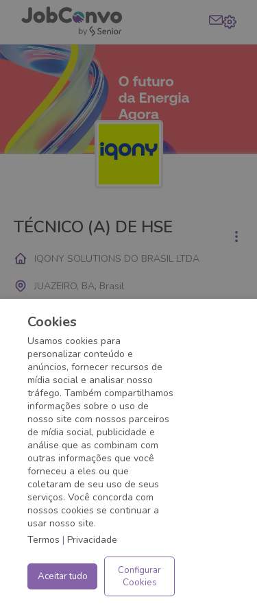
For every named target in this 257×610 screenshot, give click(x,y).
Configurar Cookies (139, 576)
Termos (43, 539)
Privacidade (92, 539)
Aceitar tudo (63, 576)
